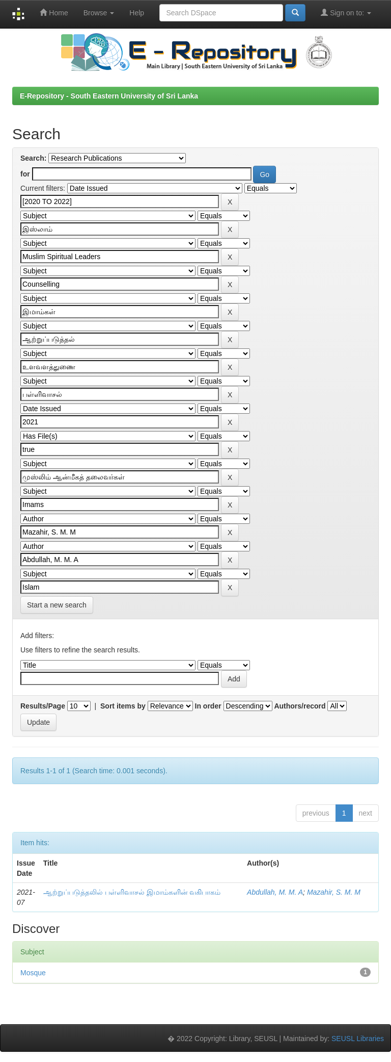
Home (54, 12)
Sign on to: (346, 12)
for (25, 174)
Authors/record (299, 706)
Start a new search (57, 605)
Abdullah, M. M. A (275, 892)
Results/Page (42, 706)
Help (136, 13)
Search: (33, 158)
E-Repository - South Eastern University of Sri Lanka (109, 96)
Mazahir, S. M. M (333, 892)
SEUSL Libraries (357, 1038)
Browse (99, 13)
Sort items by (123, 706)
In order (208, 706)
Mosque (33, 973)
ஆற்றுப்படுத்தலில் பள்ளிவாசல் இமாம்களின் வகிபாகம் (132, 892)
